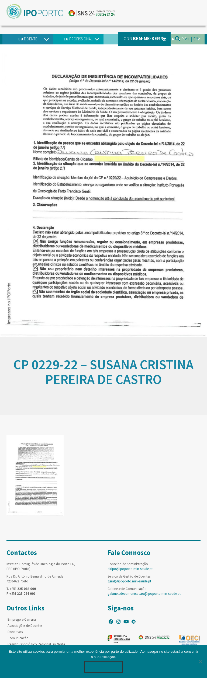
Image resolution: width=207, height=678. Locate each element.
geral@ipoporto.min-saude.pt (129, 581)
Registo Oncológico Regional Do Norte (36, 644)
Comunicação (18, 638)
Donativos (15, 632)
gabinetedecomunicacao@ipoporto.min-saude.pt (144, 593)
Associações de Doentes (25, 625)
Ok (103, 667)
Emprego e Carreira (22, 619)
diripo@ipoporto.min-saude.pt (130, 569)
